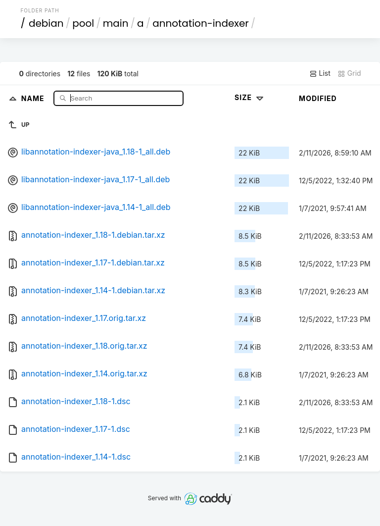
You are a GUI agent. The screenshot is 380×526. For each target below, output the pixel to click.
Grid (349, 73)
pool (83, 23)
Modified (318, 98)
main (116, 23)
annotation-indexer (200, 23)
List (320, 73)
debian (46, 23)
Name (34, 98)
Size (250, 97)
